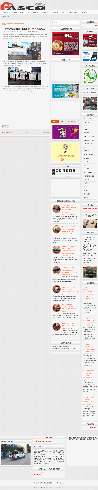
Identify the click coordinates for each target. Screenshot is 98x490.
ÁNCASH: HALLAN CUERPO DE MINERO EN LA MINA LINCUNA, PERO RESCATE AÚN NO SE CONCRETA (70, 271)
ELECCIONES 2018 (89, 140)
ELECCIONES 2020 (89, 136)
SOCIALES (87, 194)
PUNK (85, 187)
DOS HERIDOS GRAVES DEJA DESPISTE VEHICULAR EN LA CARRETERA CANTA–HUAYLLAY (89, 243)
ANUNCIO (87, 122)
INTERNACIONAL (5, 16)
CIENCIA (86, 126)
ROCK (85, 190)
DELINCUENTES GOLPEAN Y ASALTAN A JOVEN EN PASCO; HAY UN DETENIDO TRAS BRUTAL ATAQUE (70, 308)
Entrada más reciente (7, 132)
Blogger (62, 483)
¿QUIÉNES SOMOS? (74, 11)
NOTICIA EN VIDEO (45, 12)
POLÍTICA (63, 12)
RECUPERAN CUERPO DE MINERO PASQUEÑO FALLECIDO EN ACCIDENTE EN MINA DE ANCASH (70, 289)
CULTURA (86, 129)
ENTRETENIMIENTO (90, 144)
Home (3, 23)
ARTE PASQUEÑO (33, 11)
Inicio (26, 132)
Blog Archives (71, 121)
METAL (86, 162)
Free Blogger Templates (47, 487)
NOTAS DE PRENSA (89, 172)
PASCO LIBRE (48, 483)
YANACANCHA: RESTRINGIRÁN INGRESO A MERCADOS (25, 29)
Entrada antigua (45, 132)
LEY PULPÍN (87, 158)
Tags (62, 121)
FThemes (61, 487)
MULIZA (86, 165)
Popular (55, 121)
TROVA (86, 198)
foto (85, 147)
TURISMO (14, 11)
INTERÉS (23, 11)
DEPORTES (55, 12)
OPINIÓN (84, 12)
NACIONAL (87, 169)
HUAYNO (86, 151)
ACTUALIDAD (5, 12)
